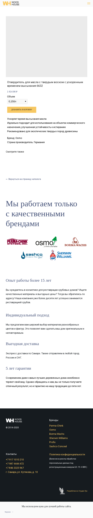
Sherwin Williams (58, 438)
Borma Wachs (56, 433)
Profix (52, 442)
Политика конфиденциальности (67, 454)
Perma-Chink (56, 425)
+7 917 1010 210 (15, 459)
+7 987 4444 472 (15, 463)
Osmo (52, 429)
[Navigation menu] (88, 3)
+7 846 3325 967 (15, 467)
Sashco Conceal (58, 446)
